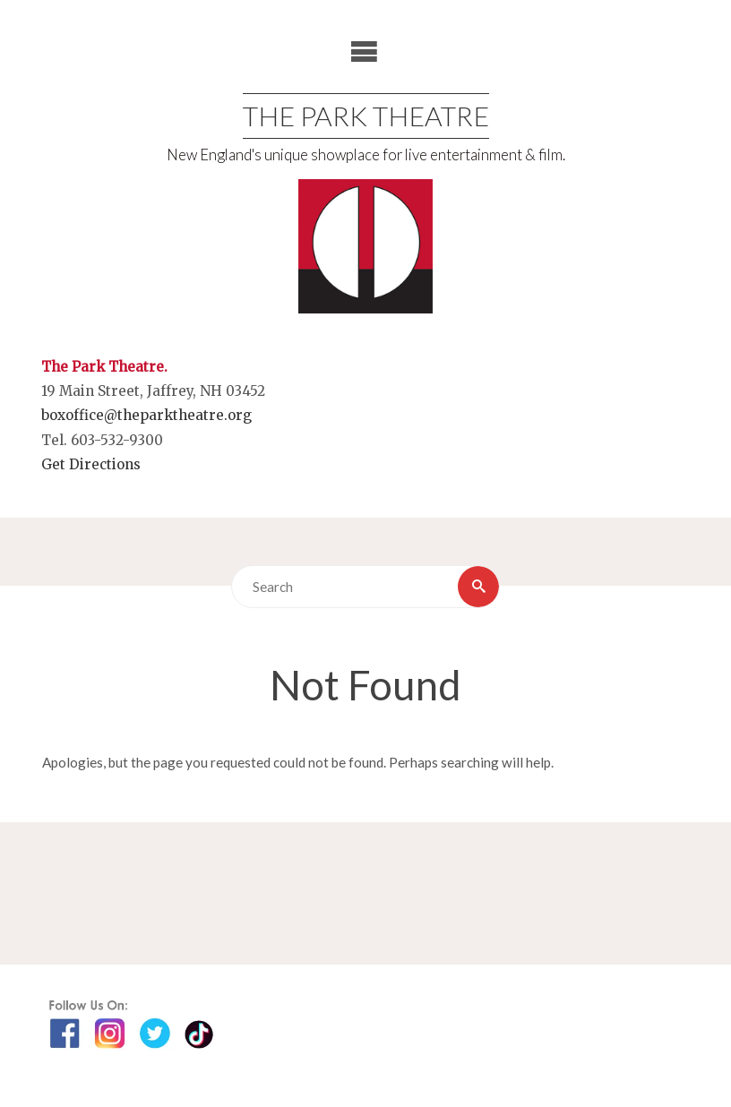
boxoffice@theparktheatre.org (146, 415)
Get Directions (91, 464)
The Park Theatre (366, 115)
